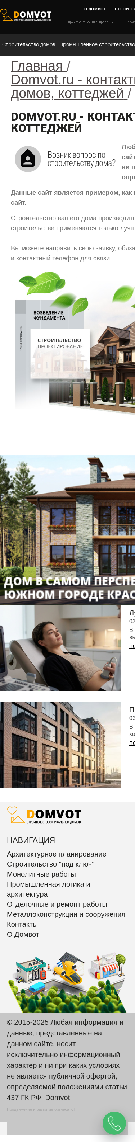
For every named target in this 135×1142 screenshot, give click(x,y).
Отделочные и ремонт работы (57, 904)
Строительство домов (28, 44)
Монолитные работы (41, 874)
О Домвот (23, 934)
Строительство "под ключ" (50, 864)
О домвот (95, 9)
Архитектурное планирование (57, 854)
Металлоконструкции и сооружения (66, 914)
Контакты (22, 924)
